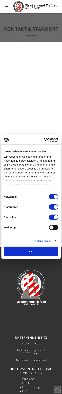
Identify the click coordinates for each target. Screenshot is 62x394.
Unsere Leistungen (31, 387)
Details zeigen (43, 240)
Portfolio (25, 391)
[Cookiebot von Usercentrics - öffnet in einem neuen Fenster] (44, 140)
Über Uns (26, 383)
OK (31, 251)
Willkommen (27, 378)
